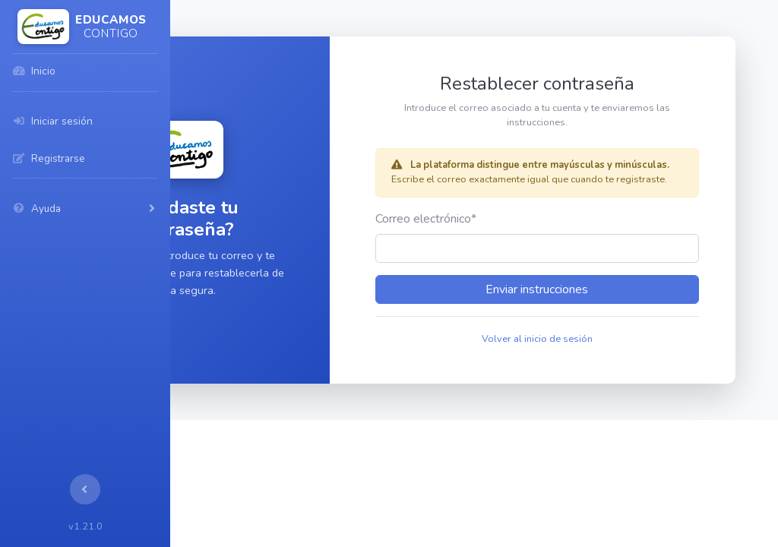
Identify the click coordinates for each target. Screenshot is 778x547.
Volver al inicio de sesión (597, 353)
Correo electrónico (520, 233)
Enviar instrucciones (597, 304)
